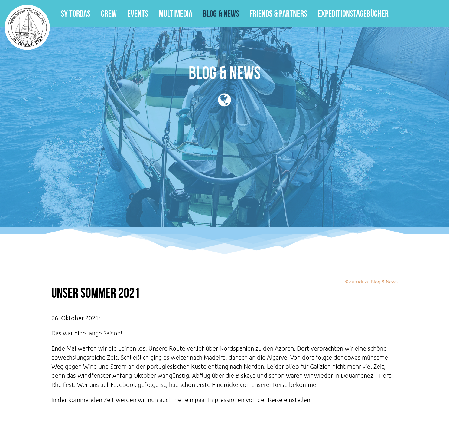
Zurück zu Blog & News (371, 281)
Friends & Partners (278, 13)
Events (137, 13)
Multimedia (175, 13)
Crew (109, 13)
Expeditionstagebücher (353, 13)
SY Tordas (27, 27)
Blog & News (221, 13)
